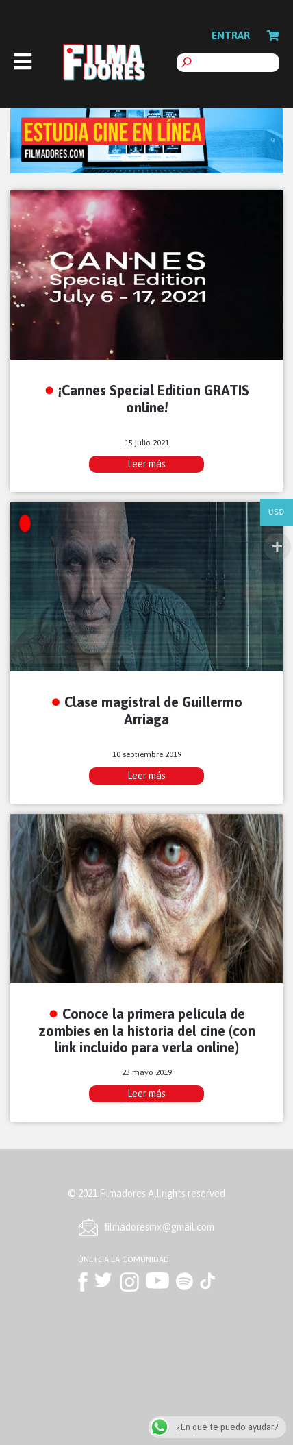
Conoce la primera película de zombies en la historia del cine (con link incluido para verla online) (146, 1031)
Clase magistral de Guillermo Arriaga (153, 710)
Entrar (231, 35)
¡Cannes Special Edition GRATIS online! (153, 398)
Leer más (146, 463)
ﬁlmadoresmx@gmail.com (159, 1227)
